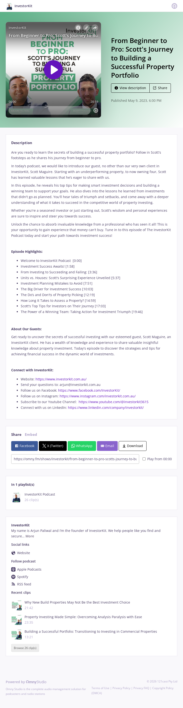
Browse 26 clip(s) (25, 648)
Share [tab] (16, 434)
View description (130, 88)
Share (160, 88)
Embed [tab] (31, 434)
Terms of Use (100, 688)
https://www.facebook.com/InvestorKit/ (89, 390)
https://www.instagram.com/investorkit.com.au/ (98, 396)
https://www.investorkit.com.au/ (61, 379)
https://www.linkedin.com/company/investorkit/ (106, 407)
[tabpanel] (91, 280)
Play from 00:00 (157, 459)
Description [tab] (21, 142)
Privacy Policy (121, 688)
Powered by (26, 682)
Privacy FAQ (141, 688)
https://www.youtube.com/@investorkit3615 (112, 402)
